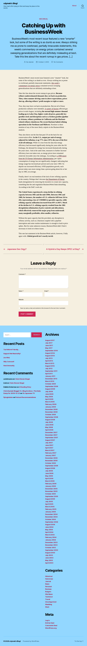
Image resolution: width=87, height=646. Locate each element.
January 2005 (50, 512)
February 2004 (50, 537)
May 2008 (49, 427)
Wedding (48, 604)
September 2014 (51, 350)
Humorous (49, 579)
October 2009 (50, 384)
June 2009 (49, 394)
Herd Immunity (8, 365)
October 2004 (50, 519)
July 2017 (48, 343)
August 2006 (50, 468)
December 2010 (51, 379)
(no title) (6, 357)
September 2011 (51, 371)
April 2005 (49, 504)
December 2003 (51, 542)
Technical (49, 597)
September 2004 (51, 522)
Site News (49, 594)
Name (21, 291)
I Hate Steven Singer (22, 379)
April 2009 (49, 399)
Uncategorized (50, 602)
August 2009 (50, 389)
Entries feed (49, 623)
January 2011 (50, 376)
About (74, 5)
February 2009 (50, 404)
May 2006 (49, 476)
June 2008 (49, 425)
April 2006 (49, 478)
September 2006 (51, 466)
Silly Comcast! (8, 361)
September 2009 (51, 386)
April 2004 (49, 532)
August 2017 (50, 340)
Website (21, 299)
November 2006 (51, 460)
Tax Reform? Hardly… (11, 349)
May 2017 (48, 348)
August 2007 (50, 440)
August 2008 (50, 420)
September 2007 (51, 437)
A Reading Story (25, 387)
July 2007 (49, 443)
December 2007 (51, 432)
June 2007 (49, 445)
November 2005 (51, 491)
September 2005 (51, 496)
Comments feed (51, 625)
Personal (48, 586)
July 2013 (49, 358)
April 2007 (49, 448)
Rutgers (48, 592)
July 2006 (49, 471)
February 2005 (50, 509)
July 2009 (49, 391)
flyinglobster (8, 397)
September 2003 (51, 550)
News (47, 584)
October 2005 (50, 494)
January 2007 (50, 455)
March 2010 (49, 381)
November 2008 (51, 412)
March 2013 (49, 363)
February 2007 (50, 453)
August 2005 (50, 499)
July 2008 (49, 422)
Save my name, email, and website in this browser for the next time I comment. (42, 308)
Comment (22, 274)
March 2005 (49, 507)
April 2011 (49, 374)
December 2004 (51, 514)
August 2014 (50, 353)
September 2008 (51, 417)
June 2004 (49, 527)
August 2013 (50, 356)
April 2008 (49, 430)
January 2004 (50, 540)
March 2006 (49, 481)
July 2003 (49, 555)
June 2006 (49, 473)
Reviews (48, 589)
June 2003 (49, 558)
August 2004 (50, 524)
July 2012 (48, 368)
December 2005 (51, 489)
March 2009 (49, 402)
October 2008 (50, 414)
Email (46, 291)
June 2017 (49, 345)
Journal (48, 581)
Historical (43, 19)
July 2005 (49, 501)
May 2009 (49, 397)
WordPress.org (51, 628)
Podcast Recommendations (25, 397)
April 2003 (49, 563)
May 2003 (49, 560)
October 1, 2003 (43, 62)
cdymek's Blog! (10, 3)
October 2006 (50, 463)
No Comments (58, 62)
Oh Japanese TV (28, 393)
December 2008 (51, 409)
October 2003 (50, 547)
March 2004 (49, 535)
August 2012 (50, 366)
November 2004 (51, 517)
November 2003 (51, 545)
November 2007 (51, 435)
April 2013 (49, 361)
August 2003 (50, 553)
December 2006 (51, 458)
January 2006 (50, 486)
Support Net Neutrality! (12, 353)
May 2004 (49, 530)
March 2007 (49, 450)
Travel (47, 599)
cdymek (30, 62)
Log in (47, 620)
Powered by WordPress (31, 641)
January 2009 (50, 407)
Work (47, 607)
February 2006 (50, 483)
